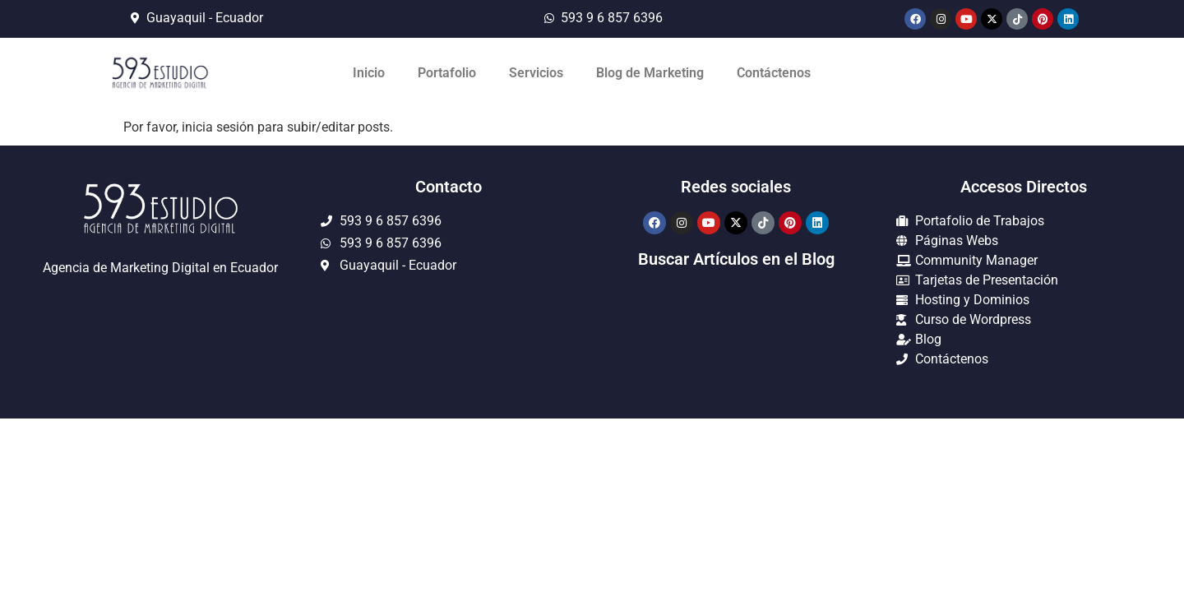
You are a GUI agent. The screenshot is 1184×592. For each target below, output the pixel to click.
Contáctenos (774, 73)
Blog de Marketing (650, 73)
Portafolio (447, 73)
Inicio (369, 73)
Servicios (536, 73)
